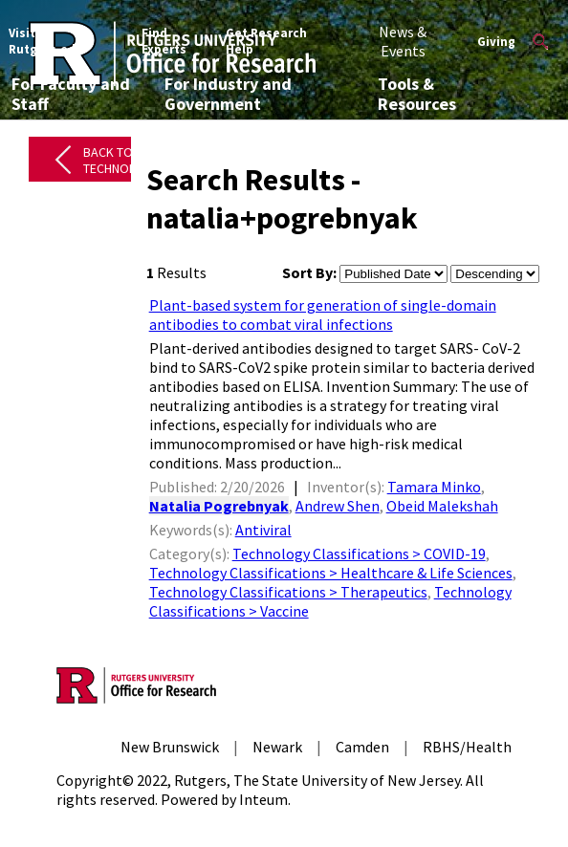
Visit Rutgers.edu (46, 41)
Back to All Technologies (126, 160)
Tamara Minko (434, 486)
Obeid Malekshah (442, 505)
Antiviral (263, 529)
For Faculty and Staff (70, 94)
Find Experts (164, 41)
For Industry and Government (228, 94)
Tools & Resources (417, 94)
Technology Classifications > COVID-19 (359, 553)
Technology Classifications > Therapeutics (288, 591)
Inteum (263, 799)
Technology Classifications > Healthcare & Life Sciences (331, 572)
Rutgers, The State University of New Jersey (317, 780)
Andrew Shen (337, 505)
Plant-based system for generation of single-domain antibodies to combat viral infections (322, 314)
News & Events (402, 41)
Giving (496, 41)
